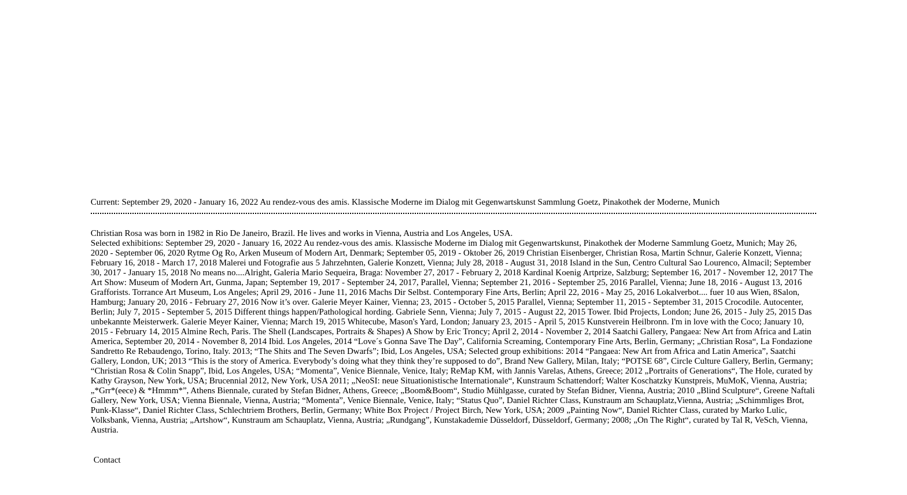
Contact (107, 459)
